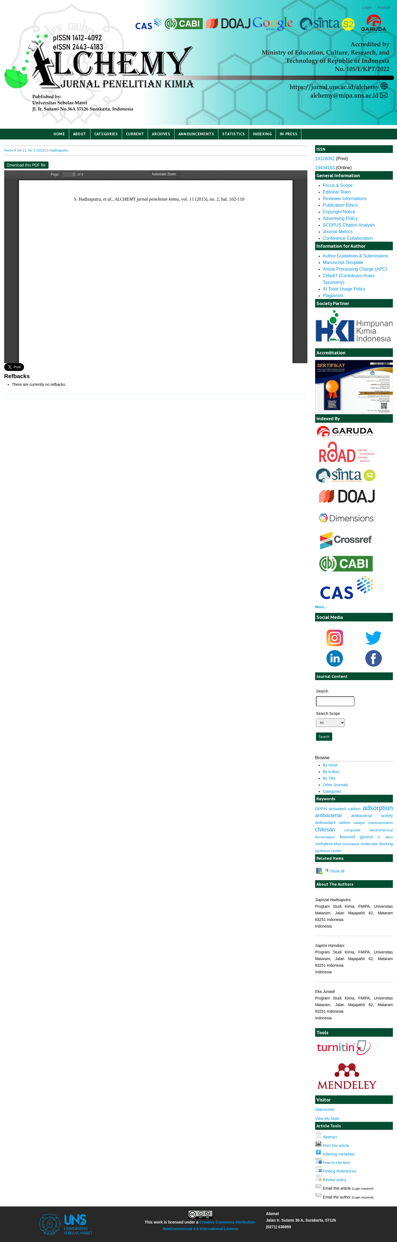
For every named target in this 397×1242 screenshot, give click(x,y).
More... (321, 607)
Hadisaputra (59, 150)
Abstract (330, 1137)
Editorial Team (337, 192)
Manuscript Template (343, 262)
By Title (329, 778)
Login (367, 7)
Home (59, 133)
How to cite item (336, 1162)
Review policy (334, 1180)
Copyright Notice (339, 211)
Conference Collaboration (348, 238)
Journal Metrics (338, 231)
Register (384, 7)
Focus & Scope (338, 185)
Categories (106, 133)
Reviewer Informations (345, 198)
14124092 (325, 158)
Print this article (336, 1145)
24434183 (325, 167)
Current (135, 133)
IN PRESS (288, 133)
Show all (334, 871)
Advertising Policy (340, 218)
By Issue (330, 765)
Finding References (339, 1171)
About (79, 133)
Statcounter (325, 1109)
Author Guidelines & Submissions (355, 256)
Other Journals (335, 785)
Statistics (233, 133)
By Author (331, 771)
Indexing (262, 133)
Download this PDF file (26, 165)
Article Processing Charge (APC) (355, 269)
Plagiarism (333, 295)
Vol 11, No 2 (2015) (31, 150)
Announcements (196, 133)
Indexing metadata (338, 1154)
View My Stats (327, 1118)
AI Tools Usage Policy (344, 289)
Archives (161, 133)
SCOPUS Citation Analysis (349, 225)
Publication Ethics (340, 205)
